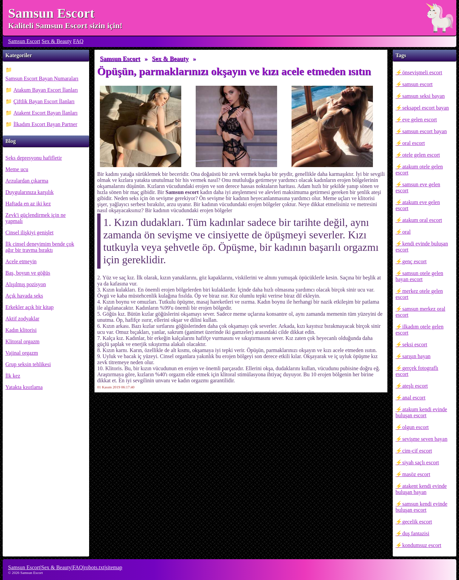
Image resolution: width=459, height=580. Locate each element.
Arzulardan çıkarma (26, 181)
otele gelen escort (421, 155)
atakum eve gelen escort (417, 205)
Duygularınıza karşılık (29, 192)
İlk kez (12, 376)
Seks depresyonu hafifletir (33, 158)
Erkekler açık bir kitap (29, 307)
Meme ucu (16, 169)
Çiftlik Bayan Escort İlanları (44, 101)
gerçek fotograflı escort (416, 371)
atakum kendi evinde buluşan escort (421, 412)
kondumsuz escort (421, 545)
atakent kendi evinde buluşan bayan (421, 489)
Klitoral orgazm (22, 341)
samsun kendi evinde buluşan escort (421, 507)
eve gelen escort (419, 119)
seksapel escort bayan (425, 108)
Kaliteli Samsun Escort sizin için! (65, 25)
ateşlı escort (415, 386)
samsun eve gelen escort (417, 187)
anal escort (413, 397)
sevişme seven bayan (424, 439)
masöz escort (416, 474)
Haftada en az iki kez (28, 203)
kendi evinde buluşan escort (421, 247)
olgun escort (415, 427)
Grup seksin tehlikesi (28, 364)
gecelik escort (417, 522)
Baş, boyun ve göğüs (27, 273)
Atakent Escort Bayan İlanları (45, 113)
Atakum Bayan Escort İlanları (45, 90)
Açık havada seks (24, 296)
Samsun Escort (51, 13)
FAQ (78, 41)
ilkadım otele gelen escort (419, 330)
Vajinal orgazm (21, 353)
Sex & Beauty (57, 41)
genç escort (414, 261)
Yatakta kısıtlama (24, 387)
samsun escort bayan (424, 131)
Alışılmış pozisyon (25, 284)
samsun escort (417, 84)
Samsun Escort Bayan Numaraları (41, 78)
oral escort (413, 143)
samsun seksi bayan (423, 96)
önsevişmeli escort (422, 72)
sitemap (114, 567)
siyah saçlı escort (420, 462)
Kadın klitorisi (21, 330)
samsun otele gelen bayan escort (419, 276)
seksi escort (414, 344)
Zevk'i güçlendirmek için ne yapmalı (35, 218)
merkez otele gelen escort (419, 294)
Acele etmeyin (21, 261)
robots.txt (94, 567)
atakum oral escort (422, 220)
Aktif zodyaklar (22, 318)
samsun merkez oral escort (420, 312)
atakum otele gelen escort (419, 170)
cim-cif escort (417, 451)
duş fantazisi (415, 533)
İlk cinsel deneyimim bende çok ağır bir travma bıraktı (39, 247)
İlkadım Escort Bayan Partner (45, 124)
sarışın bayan (416, 356)
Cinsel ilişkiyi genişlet (29, 232)
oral (406, 232)
